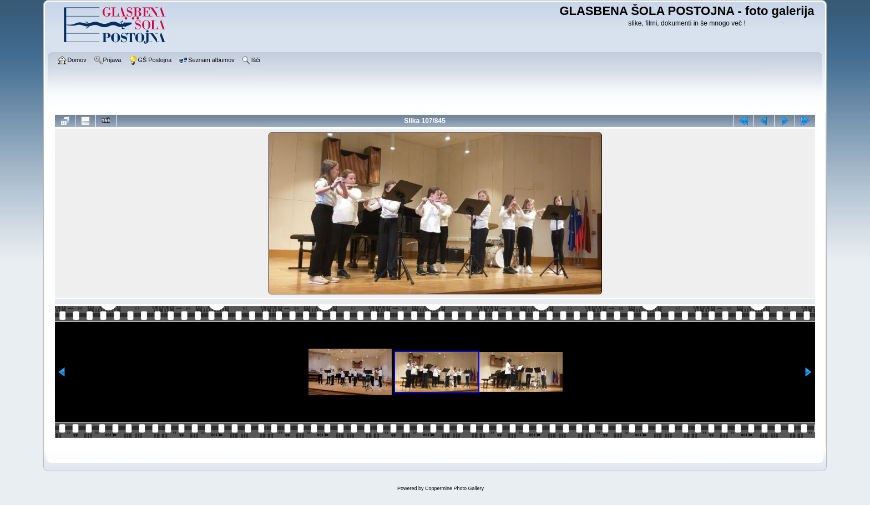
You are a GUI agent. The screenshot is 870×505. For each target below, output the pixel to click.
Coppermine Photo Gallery (454, 488)
